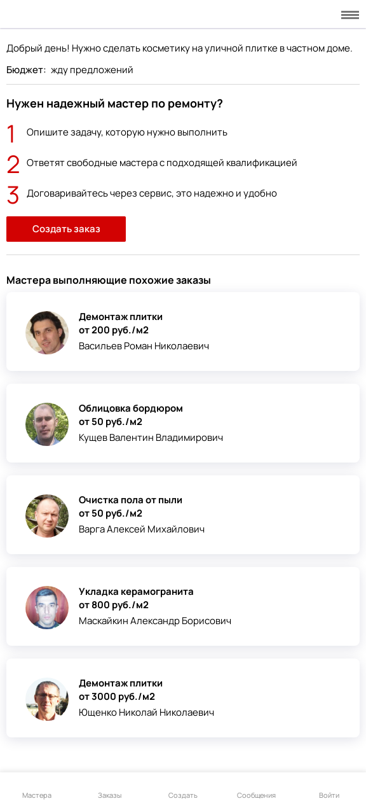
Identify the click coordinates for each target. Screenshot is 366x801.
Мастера (36, 788)
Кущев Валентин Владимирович (151, 437)
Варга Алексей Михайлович (142, 529)
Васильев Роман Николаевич (144, 345)
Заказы (109, 788)
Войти (329, 788)
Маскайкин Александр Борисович (155, 620)
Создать (183, 788)
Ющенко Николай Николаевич (146, 712)
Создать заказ (66, 228)
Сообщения (256, 788)
